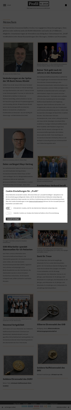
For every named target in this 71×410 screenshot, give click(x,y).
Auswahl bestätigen (13, 219)
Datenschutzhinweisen (36, 201)
